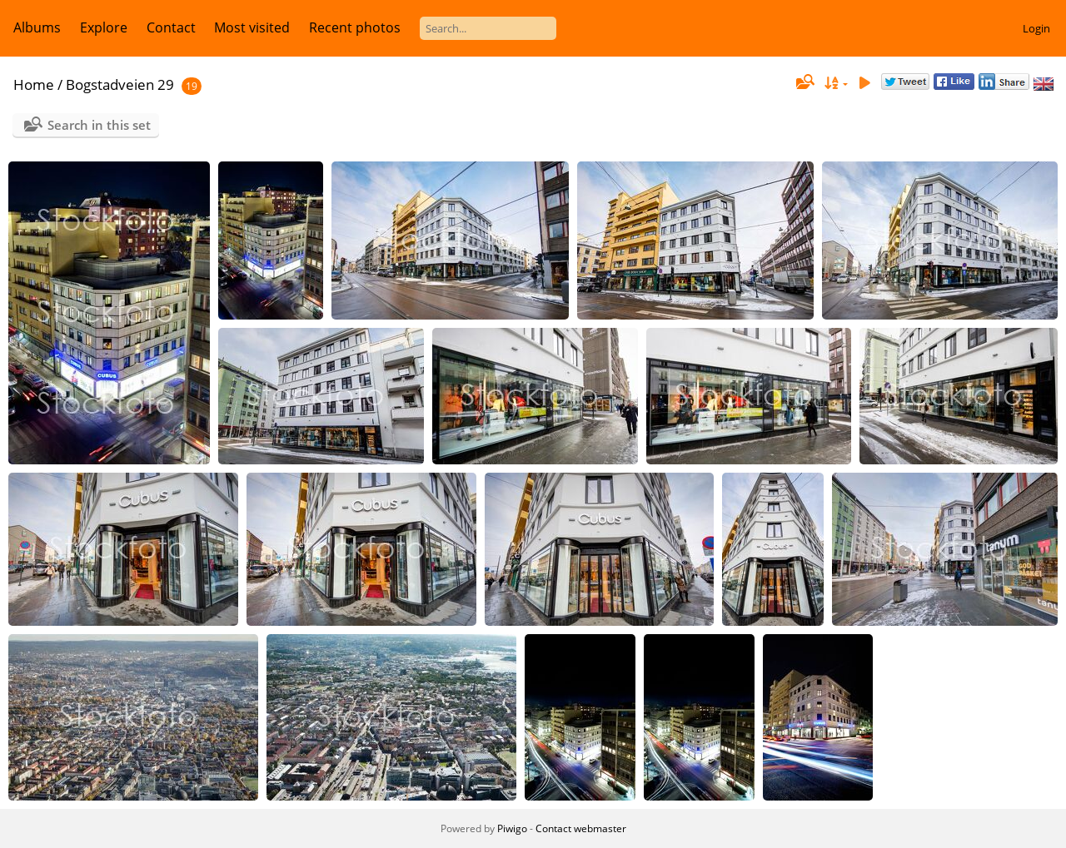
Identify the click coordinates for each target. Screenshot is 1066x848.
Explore (103, 27)
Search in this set (99, 125)
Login (1036, 28)
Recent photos (355, 27)
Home (33, 84)
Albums (37, 27)
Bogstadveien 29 (120, 84)
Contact (171, 27)
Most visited (252, 27)
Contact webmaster (580, 828)
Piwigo (512, 828)
